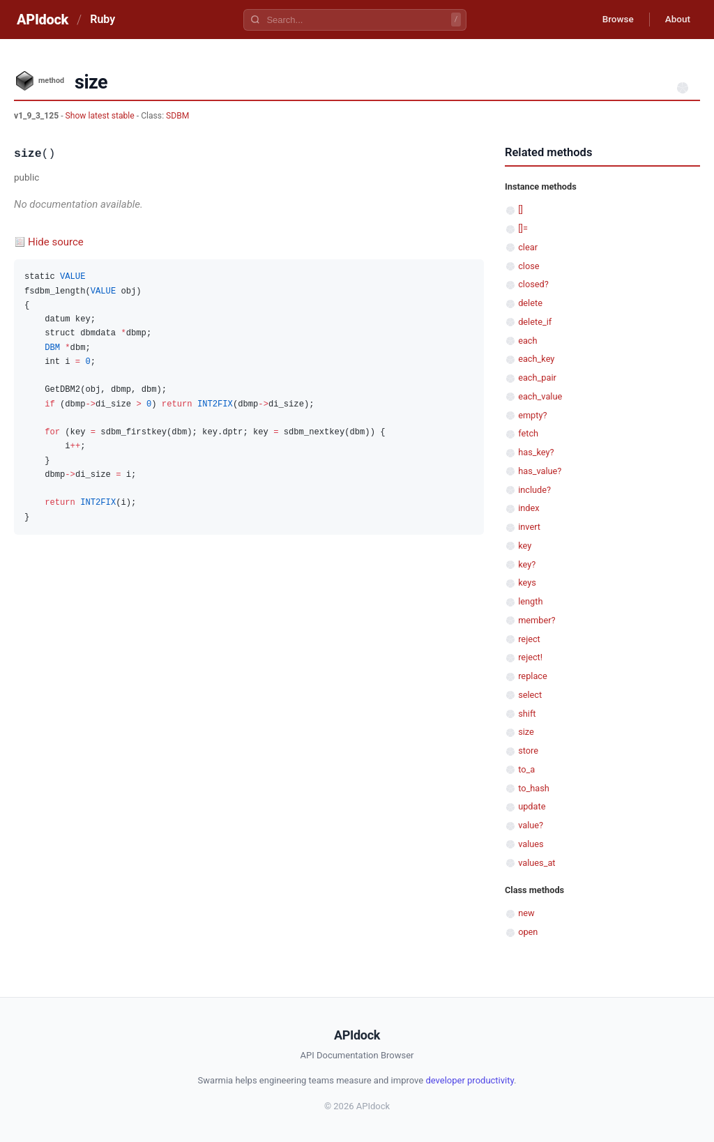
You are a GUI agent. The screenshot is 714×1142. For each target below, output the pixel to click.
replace (532, 676)
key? (527, 564)
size (526, 731)
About (675, 19)
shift (527, 713)
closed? (533, 284)
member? (536, 620)
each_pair (537, 377)
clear (528, 247)
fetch (528, 433)
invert (529, 526)
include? (534, 490)
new (526, 913)
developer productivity (469, 1080)
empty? (532, 415)
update (531, 806)
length (530, 601)
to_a (526, 769)
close (528, 266)
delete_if (535, 322)
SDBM (177, 116)
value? (530, 825)
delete (530, 303)
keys (527, 582)
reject (529, 639)
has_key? (536, 452)
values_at (536, 863)
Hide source (56, 242)
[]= (523, 228)
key (524, 545)
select (530, 695)
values (531, 844)
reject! (530, 657)
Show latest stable (101, 116)
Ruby (102, 19)
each (527, 340)
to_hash (533, 788)
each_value (540, 396)
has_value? (539, 471)
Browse (612, 19)
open (528, 932)
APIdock (42, 19)
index (528, 508)
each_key (536, 358)
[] (520, 209)
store (528, 750)
